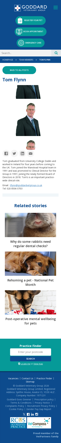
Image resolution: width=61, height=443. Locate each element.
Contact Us (27, 378)
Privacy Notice (42, 403)
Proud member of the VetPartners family (46, 435)
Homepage (7, 59)
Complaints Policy (14, 406)
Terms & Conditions (21, 403)
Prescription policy (44, 399)
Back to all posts (19, 70)
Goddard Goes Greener (19, 399)
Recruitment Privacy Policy (41, 406)
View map (38, 363)
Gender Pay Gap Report (38, 409)
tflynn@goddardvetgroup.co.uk (26, 185)
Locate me (25, 363)
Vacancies (13, 378)
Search (30, 358)
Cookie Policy (16, 409)
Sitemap (30, 382)
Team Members (26, 59)
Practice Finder (30, 346)
